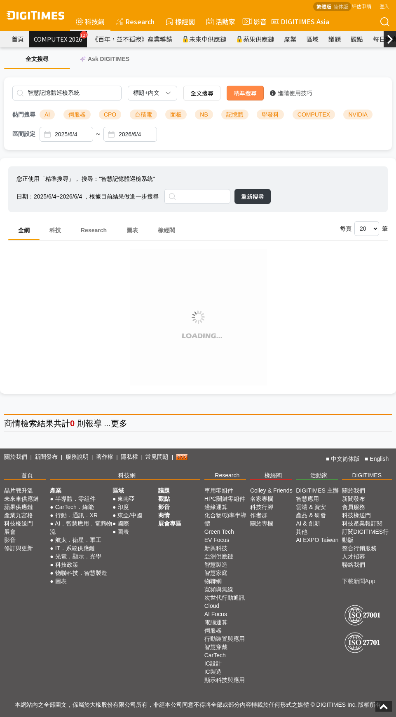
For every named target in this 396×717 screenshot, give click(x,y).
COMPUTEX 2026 (60, 37)
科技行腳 (261, 507)
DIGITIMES (367, 475)
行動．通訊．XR (76, 515)
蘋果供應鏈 (255, 39)
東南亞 (126, 498)
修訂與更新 (18, 548)
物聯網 (213, 581)
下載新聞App (358, 581)
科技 (55, 230)
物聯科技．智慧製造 (81, 573)
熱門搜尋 (23, 114)
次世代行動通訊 (224, 597)
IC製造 (213, 671)
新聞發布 (46, 456)
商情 (12, 423)
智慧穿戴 (215, 647)
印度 (123, 507)
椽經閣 (180, 21)
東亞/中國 (129, 515)
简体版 (340, 6)
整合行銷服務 (359, 548)
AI (47, 114)
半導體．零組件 (75, 498)
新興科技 (215, 548)
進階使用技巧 (291, 93)
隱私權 (129, 456)
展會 (10, 531)
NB (204, 114)
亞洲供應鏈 (218, 556)
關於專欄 (261, 523)
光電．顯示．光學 (78, 556)
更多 (119, 423)
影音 (253, 21)
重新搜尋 (252, 196)
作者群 (258, 515)
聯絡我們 (353, 564)
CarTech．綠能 (74, 507)
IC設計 (213, 663)
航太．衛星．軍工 (78, 540)
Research (135, 21)
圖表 (132, 230)
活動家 (220, 21)
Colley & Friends (271, 490)
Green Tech (219, 531)
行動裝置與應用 (224, 638)
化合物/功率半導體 (225, 519)
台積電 (143, 114)
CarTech (215, 655)
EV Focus (217, 540)
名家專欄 (261, 498)
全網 (24, 230)
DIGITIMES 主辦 (317, 490)
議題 (334, 39)
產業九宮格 (18, 515)
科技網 (90, 21)
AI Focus (215, 614)
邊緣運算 (215, 507)
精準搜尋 (245, 93)
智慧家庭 (215, 573)
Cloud (212, 606)
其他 (301, 531)
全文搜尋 (201, 93)
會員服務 (353, 507)
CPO (110, 114)
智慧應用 (307, 498)
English (379, 458)
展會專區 (169, 523)
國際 (123, 523)
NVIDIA (358, 114)
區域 (312, 39)
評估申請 (361, 5)
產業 (290, 39)
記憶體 (235, 114)
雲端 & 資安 (311, 507)
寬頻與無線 (218, 589)
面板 (176, 114)
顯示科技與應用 (224, 680)
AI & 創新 (308, 523)
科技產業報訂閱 (362, 523)
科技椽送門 (18, 523)
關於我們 (15, 456)
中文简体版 (345, 458)
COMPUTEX (314, 114)
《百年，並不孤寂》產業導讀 (132, 39)
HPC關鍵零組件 (225, 498)
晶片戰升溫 (18, 490)
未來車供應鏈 (204, 39)
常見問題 (157, 456)
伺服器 (77, 114)
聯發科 (270, 114)
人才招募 (353, 556)
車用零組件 (218, 490)
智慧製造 (215, 564)
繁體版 (323, 6)
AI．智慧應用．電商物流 (81, 527)
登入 (384, 5)
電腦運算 (215, 622)
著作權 (104, 456)
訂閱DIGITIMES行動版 (365, 535)
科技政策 (66, 564)
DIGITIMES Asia (300, 21)
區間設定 (23, 134)
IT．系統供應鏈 (75, 548)
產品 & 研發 (311, 515)
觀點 (357, 39)
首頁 (18, 39)
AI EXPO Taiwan (317, 540)
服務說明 (77, 456)
